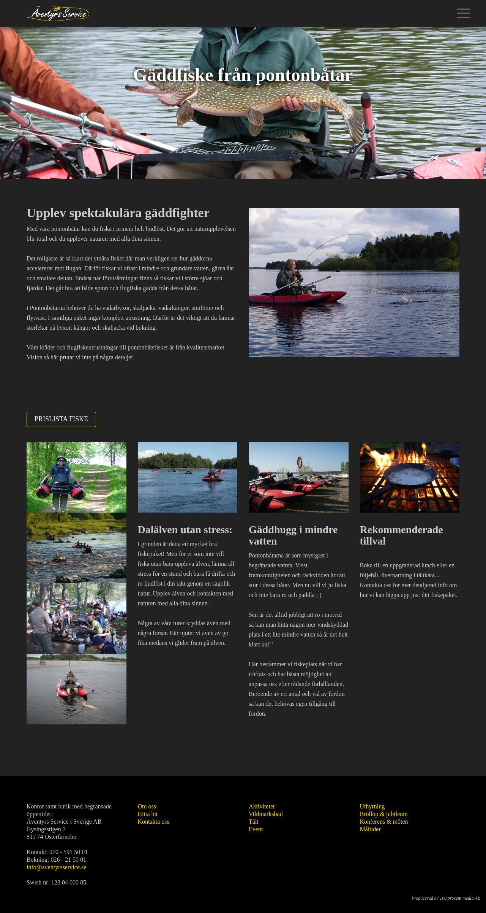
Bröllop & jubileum (384, 814)
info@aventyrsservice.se (56, 867)
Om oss (147, 806)
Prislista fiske (61, 419)
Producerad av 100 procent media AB (446, 898)
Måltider (370, 829)
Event (256, 829)
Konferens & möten (384, 821)
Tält (254, 821)
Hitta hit (148, 814)
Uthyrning (372, 806)
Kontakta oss (153, 821)
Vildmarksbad (266, 814)
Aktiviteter (262, 806)
